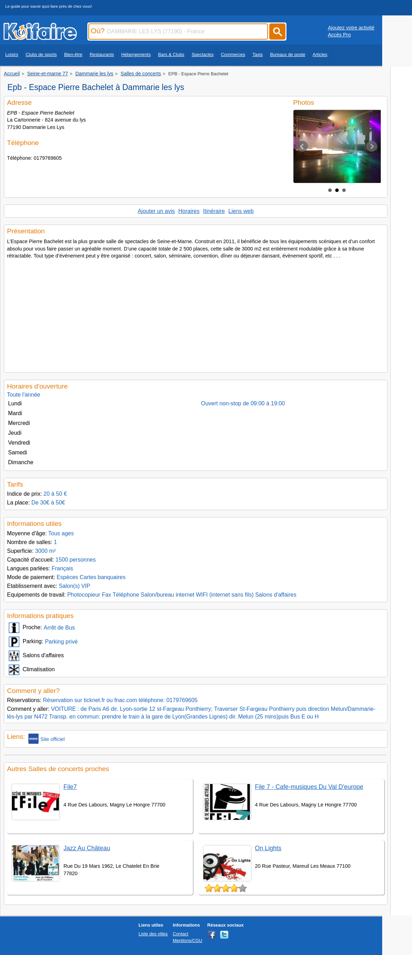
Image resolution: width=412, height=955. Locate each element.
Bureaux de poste (287, 54)
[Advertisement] (195, 313)
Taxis (257, 54)
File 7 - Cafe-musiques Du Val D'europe (309, 786)
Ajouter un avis (156, 211)
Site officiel (46, 739)
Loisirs (11, 54)
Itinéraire (214, 211)
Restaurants (102, 54)
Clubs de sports (41, 54)
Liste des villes (153, 933)
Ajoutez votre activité (351, 27)
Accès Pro (339, 34)
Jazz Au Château (86, 848)
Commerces (233, 54)
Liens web (241, 211)
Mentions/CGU (187, 940)
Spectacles (202, 54)
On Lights (268, 848)
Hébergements (136, 54)
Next (371, 146)
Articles (320, 54)
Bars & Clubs (171, 54)
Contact (180, 933)
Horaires (189, 211)
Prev (302, 146)
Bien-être (73, 54)
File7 (70, 786)
